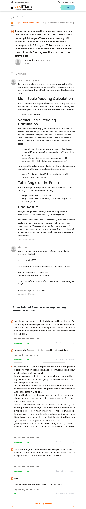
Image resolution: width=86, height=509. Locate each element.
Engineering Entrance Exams (27, 23)
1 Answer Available (21, 343)
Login (68, 7)
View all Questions (43, 503)
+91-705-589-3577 (66, 2)
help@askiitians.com (20, 2)
